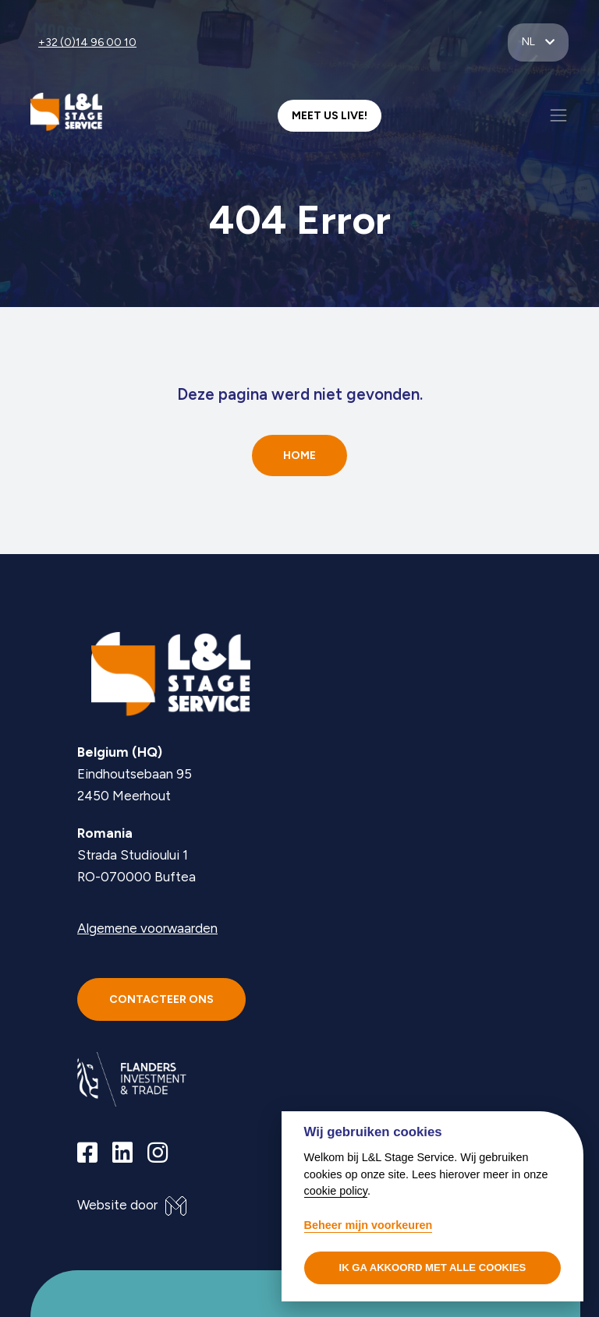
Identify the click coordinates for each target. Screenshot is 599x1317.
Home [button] (299, 455)
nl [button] (529, 41)
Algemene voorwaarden (147, 928)
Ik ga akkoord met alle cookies (432, 1267)
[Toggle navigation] (558, 115)
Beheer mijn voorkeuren (368, 1225)
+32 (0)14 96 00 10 (87, 42)
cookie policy (335, 1191)
